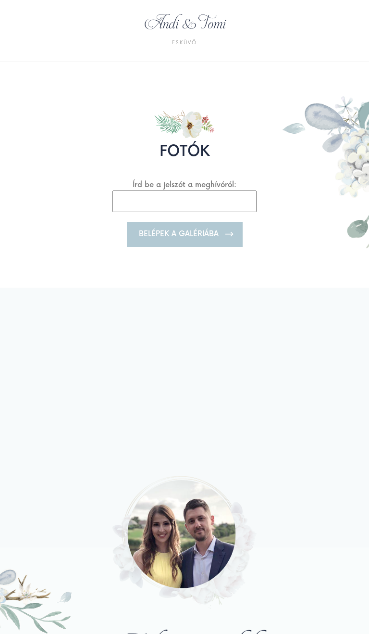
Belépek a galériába (179, 234)
